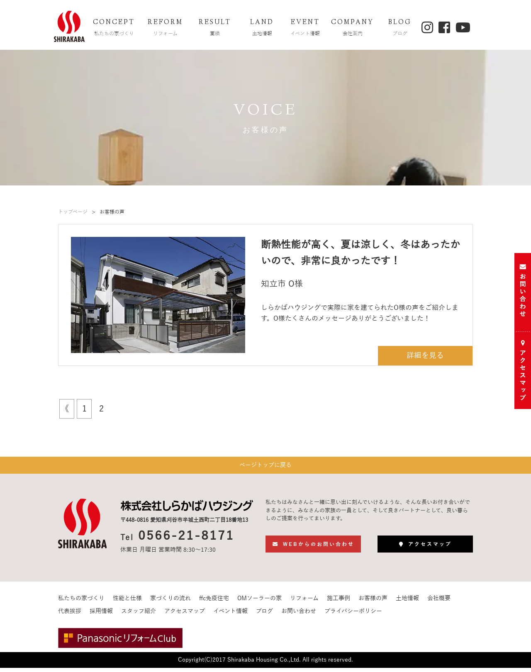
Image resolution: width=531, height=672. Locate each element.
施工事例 (338, 602)
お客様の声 (372, 602)
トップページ (73, 212)
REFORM (165, 28)
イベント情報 (230, 615)
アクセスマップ (184, 615)
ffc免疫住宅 (214, 602)
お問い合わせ (298, 615)
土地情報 (407, 602)
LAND (262, 28)
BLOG (399, 28)
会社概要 (439, 602)
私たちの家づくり (81, 602)
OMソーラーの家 (259, 602)
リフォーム (304, 602)
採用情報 (101, 615)
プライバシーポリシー (353, 615)
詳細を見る (427, 355)
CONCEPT (114, 28)
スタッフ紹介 (138, 615)
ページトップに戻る (265, 467)
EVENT (305, 28)
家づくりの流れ (170, 602)
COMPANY (352, 28)
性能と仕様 (127, 602)
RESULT (215, 28)
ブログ (264, 615)
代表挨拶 (69, 615)
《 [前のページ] (65, 408)
